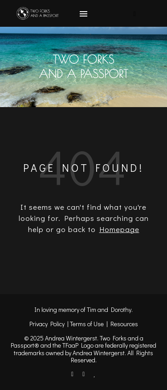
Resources (124, 323)
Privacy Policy (47, 323)
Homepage (119, 229)
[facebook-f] (73, 373)
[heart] (95, 373)
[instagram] (84, 373)
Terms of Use (87, 323)
